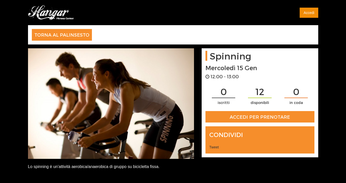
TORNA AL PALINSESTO (61, 34)
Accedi (308, 13)
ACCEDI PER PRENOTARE (260, 116)
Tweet (214, 147)
